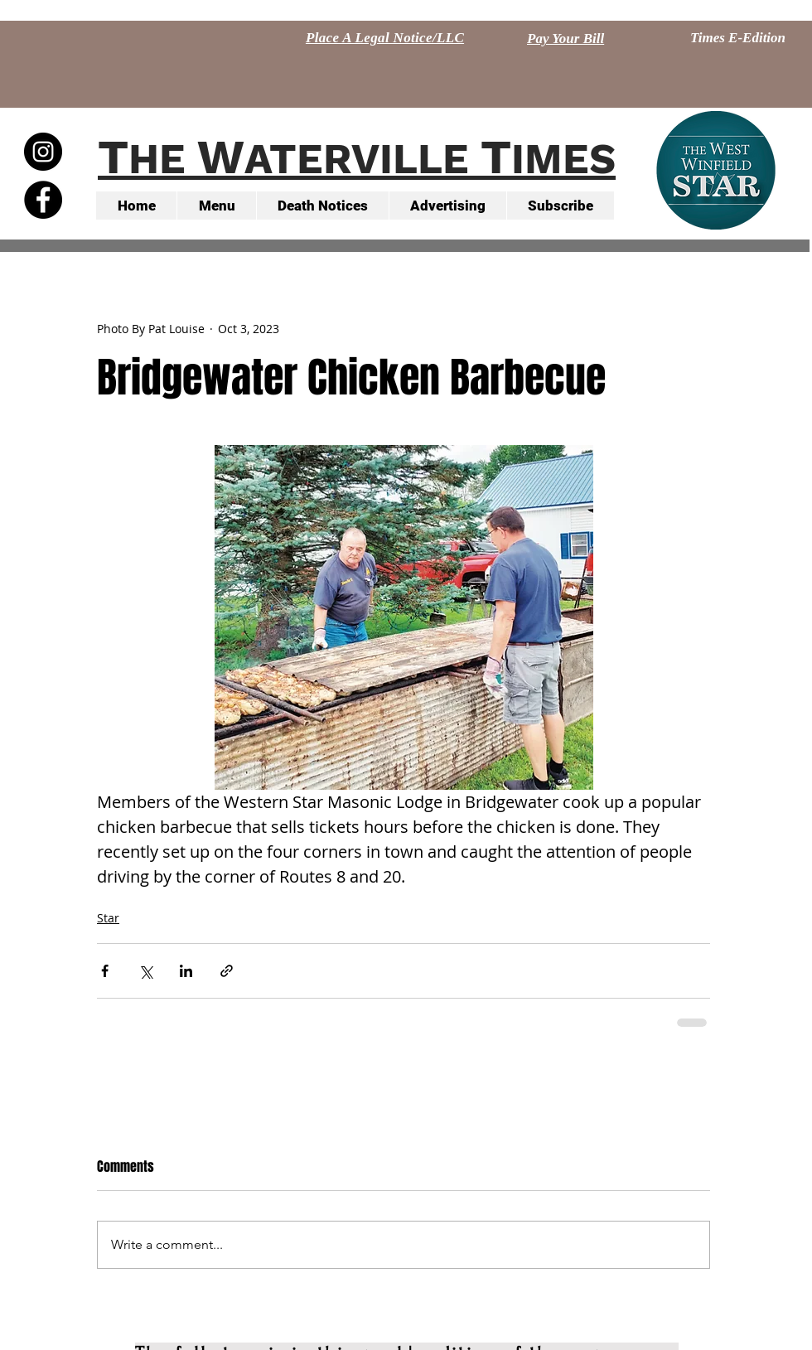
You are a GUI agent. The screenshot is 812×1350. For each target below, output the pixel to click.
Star (108, 918)
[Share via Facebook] (105, 971)
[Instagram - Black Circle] (43, 152)
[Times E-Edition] (738, 38)
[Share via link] (226, 971)
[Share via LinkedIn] (186, 971)
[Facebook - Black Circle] (43, 200)
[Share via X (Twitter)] (145, 971)
